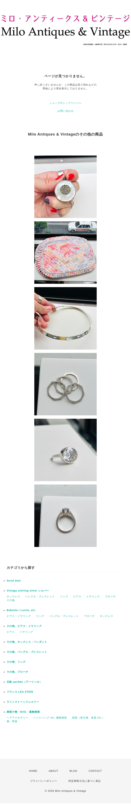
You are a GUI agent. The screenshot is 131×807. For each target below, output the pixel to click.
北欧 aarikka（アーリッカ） (24, 681)
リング (64, 596)
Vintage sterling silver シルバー (28, 590)
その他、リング (16, 661)
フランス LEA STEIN (20, 691)
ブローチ (110, 596)
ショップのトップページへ (65, 103)
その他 (11, 600)
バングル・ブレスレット (40, 596)
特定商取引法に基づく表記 (84, 781)
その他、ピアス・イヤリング (24, 626)
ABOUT (53, 771)
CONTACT (95, 771)
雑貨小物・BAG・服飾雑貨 (23, 711)
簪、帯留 (12, 721)
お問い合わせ (65, 111)
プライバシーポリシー (43, 781)
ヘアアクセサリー (17, 717)
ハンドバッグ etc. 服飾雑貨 (50, 717)
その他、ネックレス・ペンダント (27, 641)
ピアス (77, 596)
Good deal (14, 580)
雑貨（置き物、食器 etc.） (88, 717)
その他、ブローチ (17, 671)
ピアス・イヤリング (19, 616)
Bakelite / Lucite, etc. (21, 610)
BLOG (73, 771)
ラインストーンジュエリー (23, 701)
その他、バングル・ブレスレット (27, 651)
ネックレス (13, 596)
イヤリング (93, 596)
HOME (33, 771)
